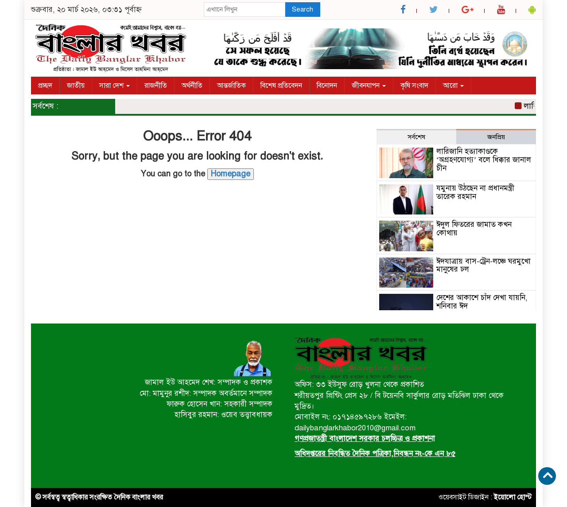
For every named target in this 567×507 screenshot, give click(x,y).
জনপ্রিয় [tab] (496, 137)
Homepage (230, 174)
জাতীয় (76, 85)
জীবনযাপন (369, 85)
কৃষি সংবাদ (414, 85)
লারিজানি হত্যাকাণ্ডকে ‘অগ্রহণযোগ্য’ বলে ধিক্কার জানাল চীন (483, 159)
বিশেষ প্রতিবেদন (281, 85)
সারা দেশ (114, 85)
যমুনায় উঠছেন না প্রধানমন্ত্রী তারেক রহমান (475, 192)
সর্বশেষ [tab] (416, 137)
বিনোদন (327, 85)
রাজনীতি (155, 85)
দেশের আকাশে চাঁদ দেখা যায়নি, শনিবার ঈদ (482, 302)
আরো (453, 85)
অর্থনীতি (192, 85)
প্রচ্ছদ (45, 85)
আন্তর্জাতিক (231, 85)
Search (302, 9)
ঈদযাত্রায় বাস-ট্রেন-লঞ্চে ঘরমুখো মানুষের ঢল (483, 265)
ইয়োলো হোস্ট (513, 497)
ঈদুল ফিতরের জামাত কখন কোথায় (474, 229)
